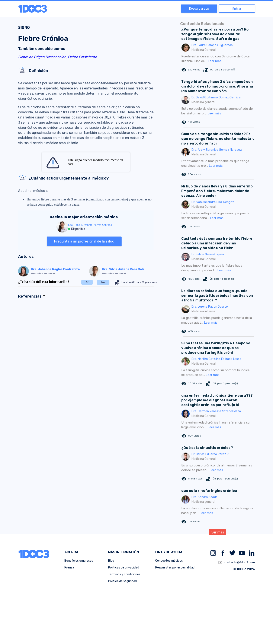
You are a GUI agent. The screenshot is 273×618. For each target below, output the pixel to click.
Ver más (217, 532)
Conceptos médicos (169, 560)
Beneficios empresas (78, 560)
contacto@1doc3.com (236, 562)
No (103, 282)
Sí (87, 282)
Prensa (69, 567)
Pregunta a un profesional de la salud (84, 241)
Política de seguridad (122, 581)
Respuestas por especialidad (175, 567)
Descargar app (199, 8)
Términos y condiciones (124, 574)
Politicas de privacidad (123, 567)
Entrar (236, 9)
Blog (111, 560)
